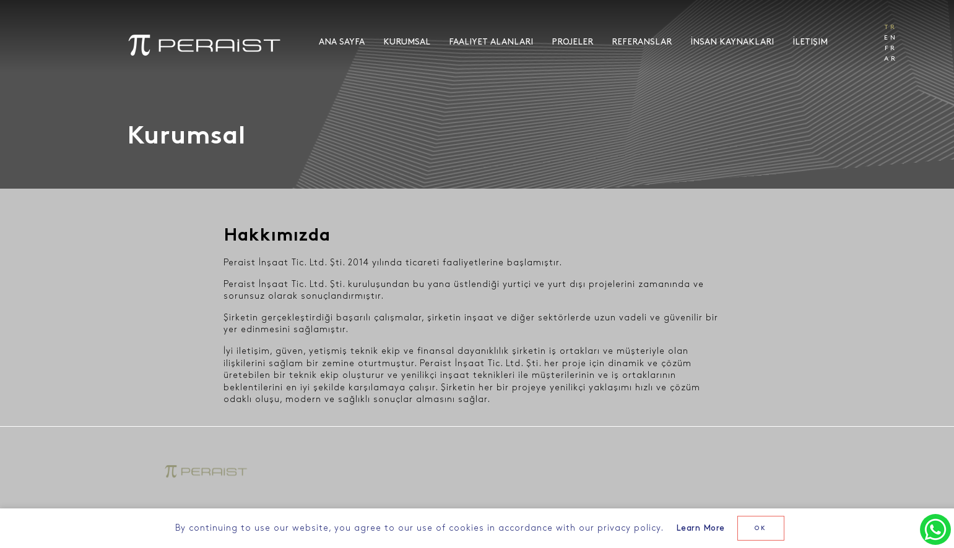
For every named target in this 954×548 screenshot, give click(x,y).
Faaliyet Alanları (491, 42)
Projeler (572, 42)
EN (891, 38)
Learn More (700, 528)
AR (891, 59)
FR (891, 48)
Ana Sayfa (342, 42)
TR (891, 27)
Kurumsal (406, 42)
